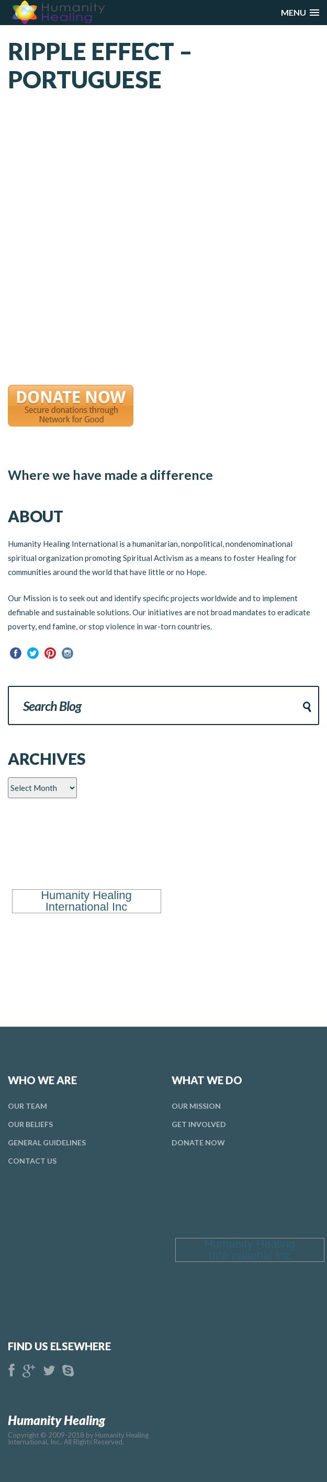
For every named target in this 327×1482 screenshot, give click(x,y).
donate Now (198, 1142)
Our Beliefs (30, 1124)
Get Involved (199, 1124)
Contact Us (32, 1160)
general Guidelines (47, 1142)
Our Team (27, 1105)
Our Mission (196, 1105)
